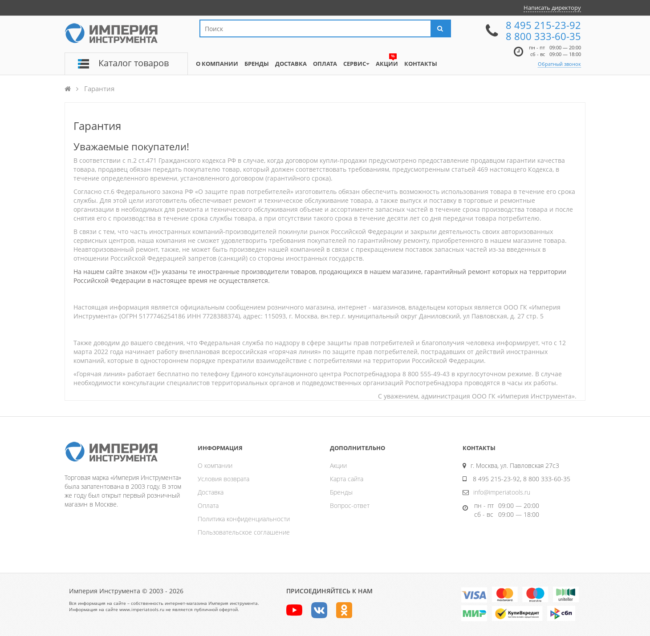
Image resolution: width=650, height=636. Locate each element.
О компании (215, 465)
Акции (338, 465)
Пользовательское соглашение (244, 532)
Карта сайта (346, 479)
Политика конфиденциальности (244, 519)
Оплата (208, 505)
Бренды (341, 492)
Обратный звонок (559, 63)
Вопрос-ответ (350, 505)
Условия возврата (223, 479)
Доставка (210, 492)
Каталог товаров (133, 63)
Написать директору (552, 8)
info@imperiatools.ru (501, 492)
